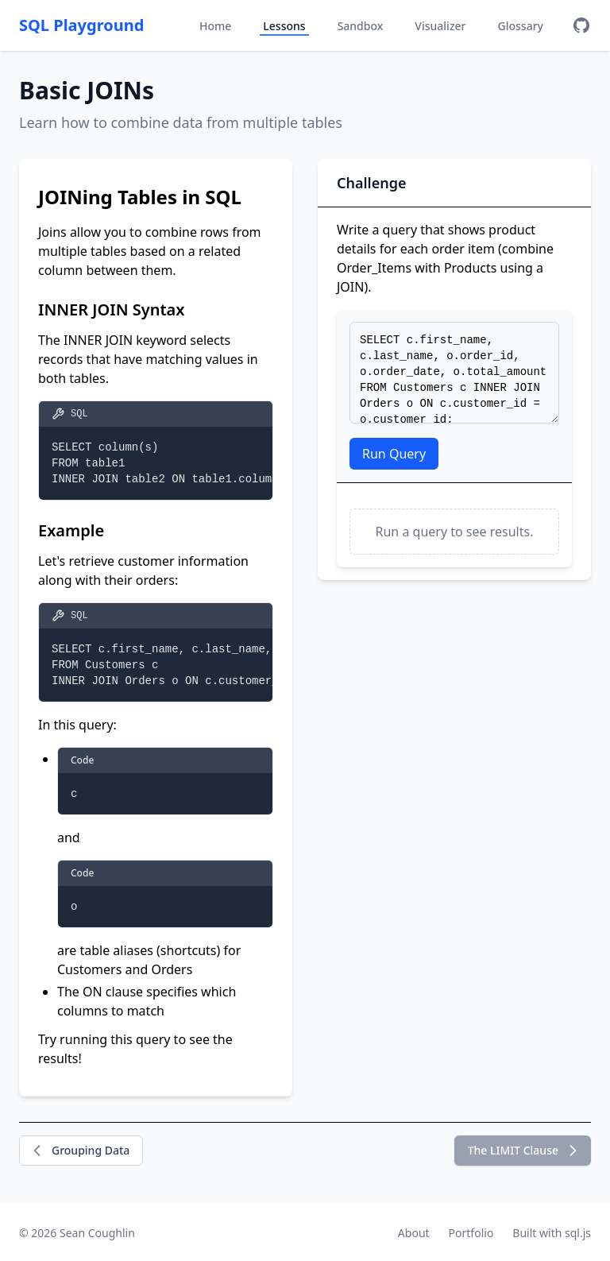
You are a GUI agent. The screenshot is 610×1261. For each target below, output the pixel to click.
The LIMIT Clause (524, 1150)
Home (215, 25)
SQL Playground (81, 25)
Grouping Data (79, 1150)
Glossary (520, 25)
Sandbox (361, 25)
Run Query (394, 453)
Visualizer (440, 25)
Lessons (284, 25)
